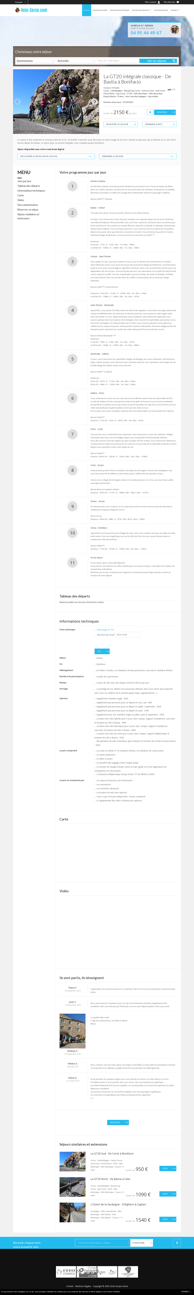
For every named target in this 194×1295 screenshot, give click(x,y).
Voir (165, 1168)
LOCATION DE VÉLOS (158, 10)
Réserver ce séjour (27, 209)
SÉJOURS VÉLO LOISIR (88, 10)
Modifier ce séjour (117, 124)
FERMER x (185, 1292)
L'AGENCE (174, 10)
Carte (20, 195)
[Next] (94, 101)
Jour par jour (24, 181)
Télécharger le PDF (105, 629)
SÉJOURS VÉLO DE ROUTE (135, 10)
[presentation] (116, 643)
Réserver (162, 112)
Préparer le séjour (112, 156)
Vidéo (20, 200)
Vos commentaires (27, 204)
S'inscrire (138, 1243)
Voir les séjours (156, 61)
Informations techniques (31, 190)
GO (99, 651)
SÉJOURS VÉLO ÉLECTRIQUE (111, 10)
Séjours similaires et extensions (28, 216)
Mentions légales (83, 1286)
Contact (69, 1286)
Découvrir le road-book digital (39, 156)
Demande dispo (153, 124)
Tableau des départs (28, 185)
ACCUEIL (73, 10)
